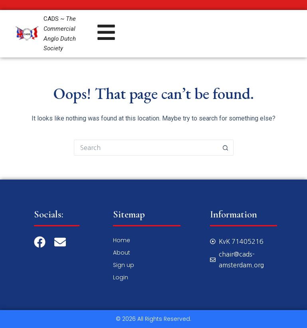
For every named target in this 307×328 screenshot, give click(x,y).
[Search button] (226, 148)
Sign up (123, 265)
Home (121, 240)
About (121, 253)
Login (120, 277)
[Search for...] (146, 148)
